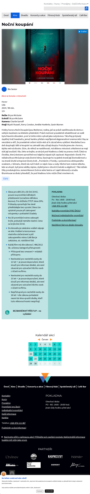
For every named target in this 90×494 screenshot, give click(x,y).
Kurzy (4, 399)
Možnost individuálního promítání (67, 215)
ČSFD (5, 178)
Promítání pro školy (11, 406)
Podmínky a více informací (64, 220)
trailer (84, 31)
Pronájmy (6, 403)
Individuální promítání (12, 410)
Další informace (9, 414)
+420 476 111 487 (60, 206)
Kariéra (5, 417)
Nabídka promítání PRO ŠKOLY (66, 210)
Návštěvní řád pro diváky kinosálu (67, 225)
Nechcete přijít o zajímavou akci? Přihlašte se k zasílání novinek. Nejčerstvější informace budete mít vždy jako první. (43, 438)
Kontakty (6, 395)
